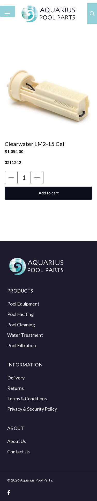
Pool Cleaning (21, 324)
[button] (11, 177)
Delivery (16, 377)
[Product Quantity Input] (24, 177)
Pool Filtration (21, 345)
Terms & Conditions (27, 398)
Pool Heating (20, 314)
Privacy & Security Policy (32, 409)
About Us (16, 441)
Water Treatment (25, 335)
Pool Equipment (23, 304)
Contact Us (18, 451)
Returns (15, 388)
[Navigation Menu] (7, 13)
